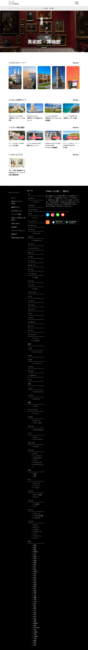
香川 (34, 588)
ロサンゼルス (37, 458)
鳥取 (34, 549)
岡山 (34, 606)
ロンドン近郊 (37, 495)
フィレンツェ (37, 536)
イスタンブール (37, 392)
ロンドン (35, 497)
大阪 (34, 630)
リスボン (37, 8)
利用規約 (14, 227)
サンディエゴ (37, 462)
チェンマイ (36, 483)
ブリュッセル (37, 423)
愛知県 (35, 623)
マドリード (36, 513)
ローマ (35, 538)
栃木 (34, 604)
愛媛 (34, 597)
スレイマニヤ (37, 352)
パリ (34, 506)
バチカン (35, 529)
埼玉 (34, 575)
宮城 (34, 584)
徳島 (34, 545)
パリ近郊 (35, 504)
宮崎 (34, 560)
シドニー (35, 413)
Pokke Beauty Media (17, 237)
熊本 (34, 569)
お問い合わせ (15, 223)
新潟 (34, 617)
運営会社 (14, 234)
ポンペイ (35, 527)
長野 (34, 621)
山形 (34, 573)
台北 (34, 476)
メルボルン (36, 340)
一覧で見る (75, 63)
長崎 (34, 640)
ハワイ (35, 460)
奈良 (34, 614)
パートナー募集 (16, 214)
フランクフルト (37, 439)
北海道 (35, 632)
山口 (34, 554)
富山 (34, 567)
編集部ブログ (15, 207)
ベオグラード (37, 240)
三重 (34, 638)
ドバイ (35, 217)
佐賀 (34, 547)
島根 (34, 643)
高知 (34, 556)
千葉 (34, 599)
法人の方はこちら (16, 210)
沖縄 (34, 593)
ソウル (35, 406)
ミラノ (35, 534)
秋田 (34, 558)
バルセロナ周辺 (37, 515)
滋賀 (34, 582)
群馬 (34, 625)
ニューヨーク (37, 456)
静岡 (34, 608)
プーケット (36, 485)
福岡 (34, 591)
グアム (35, 453)
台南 (34, 474)
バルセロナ (36, 518)
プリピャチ (36, 233)
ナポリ (35, 525)
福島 (34, 562)
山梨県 (35, 636)
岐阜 (34, 578)
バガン (35, 289)
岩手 (34, 580)
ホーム (11, 8)
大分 (34, 595)
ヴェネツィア (37, 531)
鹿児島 (35, 552)
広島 (34, 612)
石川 (34, 610)
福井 (34, 565)
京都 (34, 634)
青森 (34, 586)
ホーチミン (36, 399)
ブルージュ (36, 420)
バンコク (35, 487)
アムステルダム (37, 430)
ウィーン (35, 338)
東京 (34, 645)
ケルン (35, 437)
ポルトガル (26, 8)
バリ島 (35, 277)
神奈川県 (35, 627)
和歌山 (35, 571)
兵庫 (34, 601)
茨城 (34, 619)
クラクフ (35, 202)
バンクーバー (37, 363)
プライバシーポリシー (18, 230)
